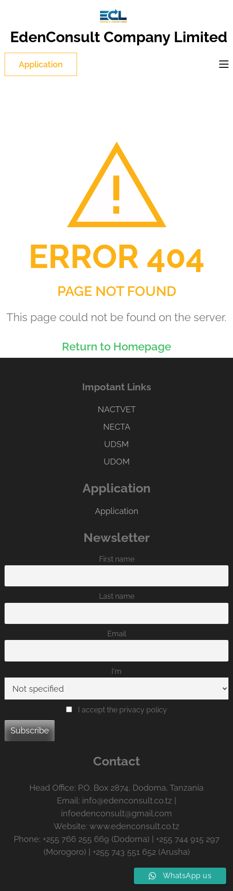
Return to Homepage (116, 346)
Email (116, 633)
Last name (116, 596)
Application (41, 64)
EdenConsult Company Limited (118, 36)
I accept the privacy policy (116, 709)
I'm (116, 671)
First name (116, 559)
